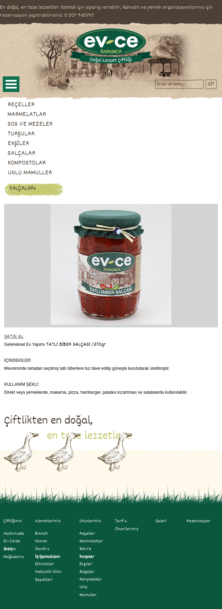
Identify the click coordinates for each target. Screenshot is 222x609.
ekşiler (85, 564)
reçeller (87, 533)
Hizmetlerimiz (51, 521)
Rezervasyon (198, 521)
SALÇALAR (21, 153)
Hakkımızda (13, 533)
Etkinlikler (44, 564)
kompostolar (90, 579)
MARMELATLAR (27, 114)
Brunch (41, 533)
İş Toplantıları (47, 556)
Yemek (41, 541)
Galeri (160, 521)
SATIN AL (13, 337)
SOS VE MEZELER (30, 124)
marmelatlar (91, 541)
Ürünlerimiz (90, 521)
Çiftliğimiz (12, 521)
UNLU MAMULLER (30, 173)
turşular (86, 556)
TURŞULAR (21, 134)
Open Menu (11, 84)
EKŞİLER (18, 144)
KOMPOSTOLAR (27, 163)
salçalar (86, 571)
